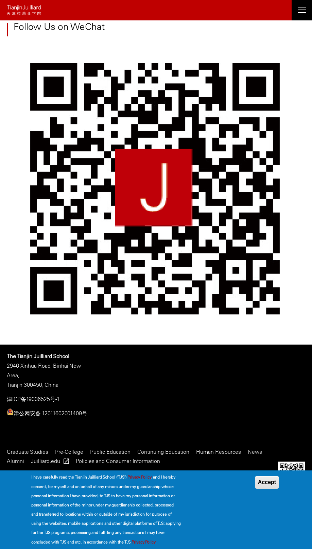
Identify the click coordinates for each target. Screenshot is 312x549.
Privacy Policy (139, 477)
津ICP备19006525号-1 (33, 399)
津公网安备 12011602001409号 (50, 413)
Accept (267, 482)
